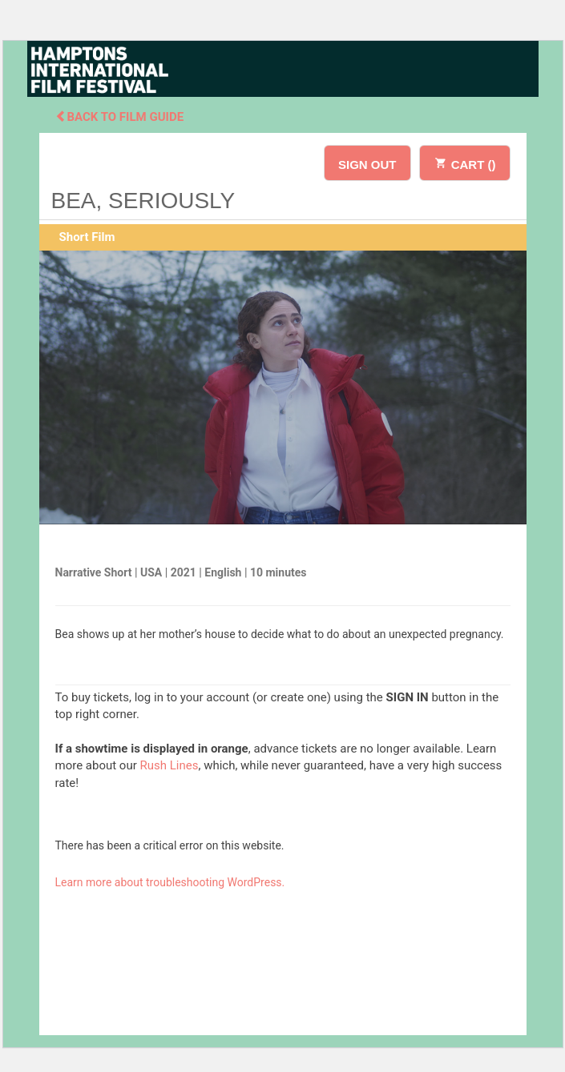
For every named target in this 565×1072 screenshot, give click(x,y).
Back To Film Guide (119, 117)
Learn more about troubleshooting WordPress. (170, 882)
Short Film (87, 237)
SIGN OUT (367, 164)
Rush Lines (169, 765)
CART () (465, 162)
